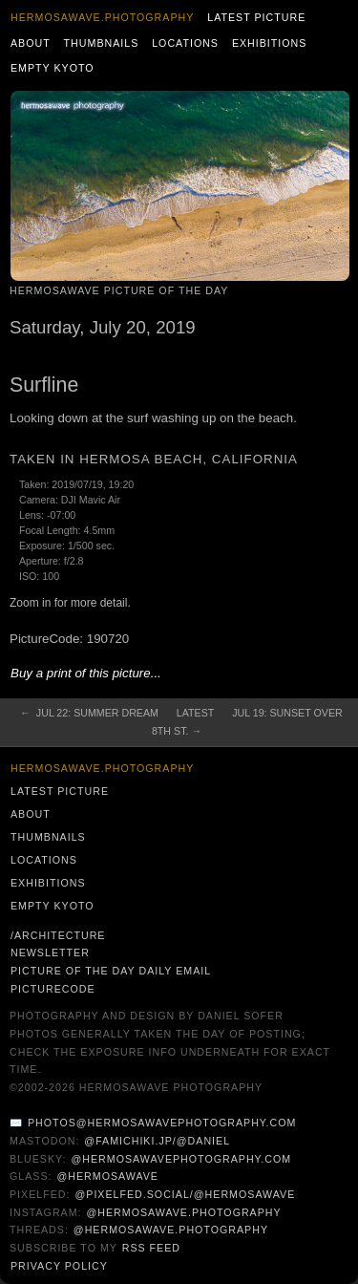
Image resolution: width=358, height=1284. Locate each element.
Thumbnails (101, 43)
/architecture (58, 935)
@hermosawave (107, 1176)
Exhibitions (269, 43)
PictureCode (53, 989)
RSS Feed (151, 1247)
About (31, 43)
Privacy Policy (59, 1266)
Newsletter (50, 952)
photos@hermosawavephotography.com (162, 1122)
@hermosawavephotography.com (182, 1159)
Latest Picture (256, 17)
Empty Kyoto (53, 68)
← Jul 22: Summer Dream (89, 712)
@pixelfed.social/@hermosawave (184, 1194)
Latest (195, 712)
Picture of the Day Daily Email (111, 970)
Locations (185, 43)
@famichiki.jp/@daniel (157, 1140)
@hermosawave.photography (183, 1212)
